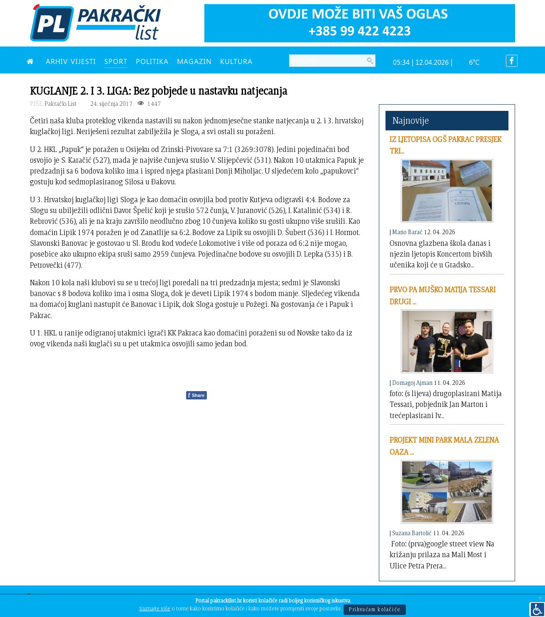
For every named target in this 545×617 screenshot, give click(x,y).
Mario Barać (407, 232)
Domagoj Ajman (412, 383)
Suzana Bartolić (412, 533)
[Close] (540, 598)
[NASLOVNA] (32, 61)
